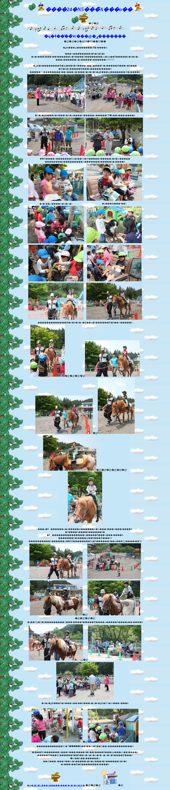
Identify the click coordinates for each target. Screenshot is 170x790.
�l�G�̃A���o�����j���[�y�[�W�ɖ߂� (58, 785)
